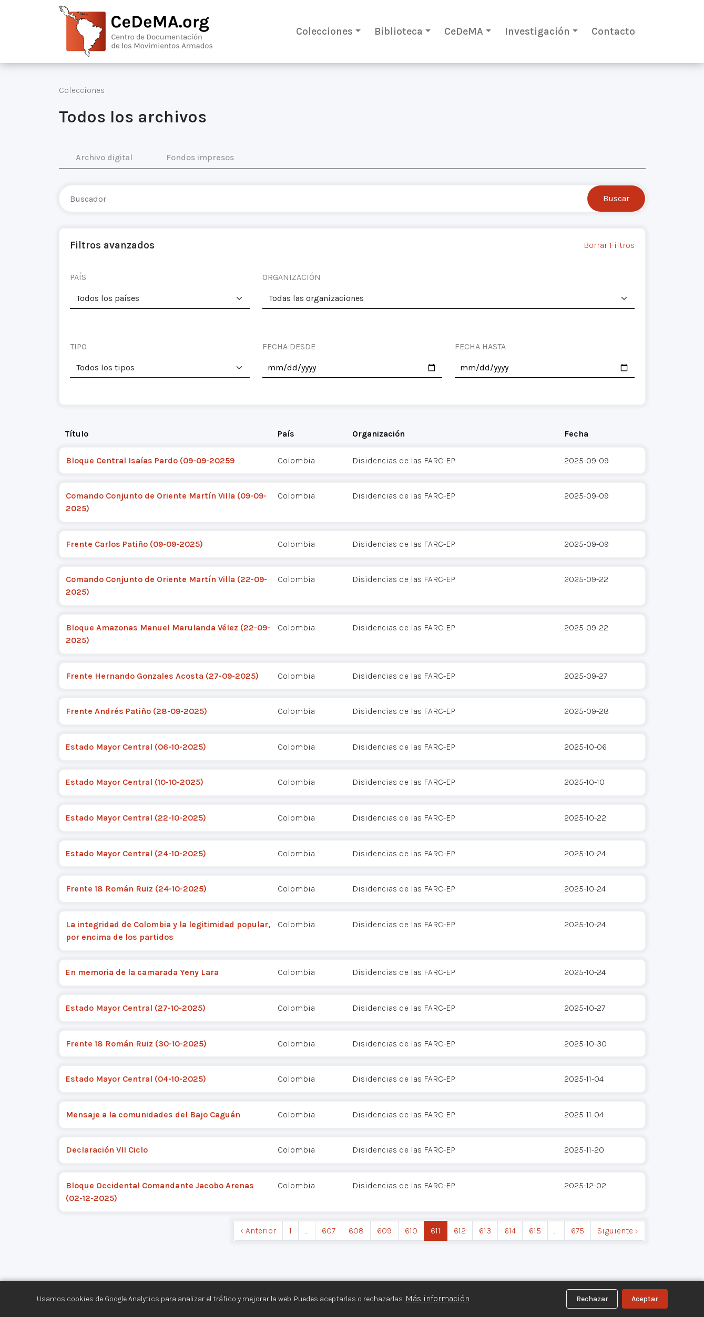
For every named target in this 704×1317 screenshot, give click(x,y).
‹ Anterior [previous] (258, 1231)
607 (328, 1231)
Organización (378, 434)
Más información (437, 1298)
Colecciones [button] (324, 31)
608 (356, 1231)
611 (436, 1231)
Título (76, 434)
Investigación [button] (537, 31)
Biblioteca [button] (398, 31)
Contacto (613, 31)
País (286, 434)
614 (510, 1231)
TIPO (78, 346)
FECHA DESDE (288, 346)
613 (485, 1231)
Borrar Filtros (609, 245)
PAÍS (78, 277)
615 (535, 1231)
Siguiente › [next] (617, 1231)
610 (411, 1231)
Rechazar (592, 1298)
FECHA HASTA (480, 346)
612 (460, 1231)
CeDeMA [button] (463, 31)
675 (577, 1231)
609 (384, 1231)
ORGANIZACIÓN (291, 277)
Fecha (576, 434)
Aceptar (644, 1298)
